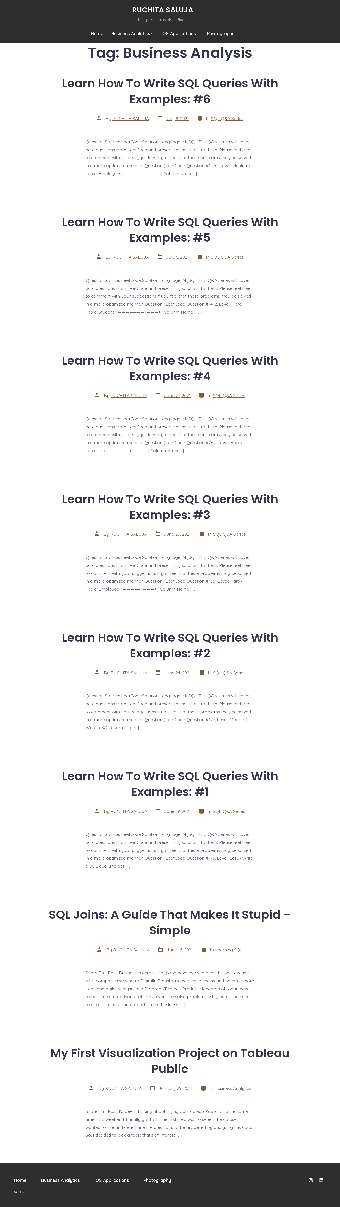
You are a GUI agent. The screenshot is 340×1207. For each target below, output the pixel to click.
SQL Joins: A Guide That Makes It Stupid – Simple (170, 922)
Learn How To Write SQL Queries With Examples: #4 (170, 368)
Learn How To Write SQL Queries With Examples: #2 (170, 645)
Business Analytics (132, 33)
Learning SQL (229, 949)
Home (97, 33)
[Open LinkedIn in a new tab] (321, 1180)
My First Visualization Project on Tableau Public (170, 1061)
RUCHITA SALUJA (130, 118)
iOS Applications (180, 33)
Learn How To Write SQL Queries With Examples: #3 (170, 507)
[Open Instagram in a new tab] (310, 1180)
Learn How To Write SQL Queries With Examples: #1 (170, 784)
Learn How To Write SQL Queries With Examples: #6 (170, 91)
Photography (221, 33)
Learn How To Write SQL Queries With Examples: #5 (170, 230)
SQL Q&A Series (227, 118)
